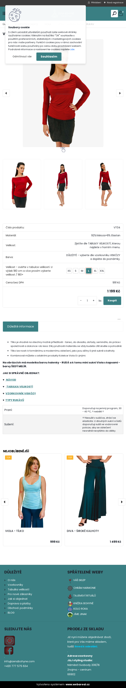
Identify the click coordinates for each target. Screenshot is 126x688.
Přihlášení (96, 2)
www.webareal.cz (78, 684)
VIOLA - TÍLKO (14, 531)
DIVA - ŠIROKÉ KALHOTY (83, 531)
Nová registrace (115, 2)
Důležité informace (20, 326)
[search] (114, 13)
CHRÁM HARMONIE (84, 588)
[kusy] (87, 301)
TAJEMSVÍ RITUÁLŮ (84, 595)
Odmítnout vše (22, 56)
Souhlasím (49, 56)
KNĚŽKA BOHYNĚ (83, 603)
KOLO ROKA (80, 608)
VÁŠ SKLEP (79, 580)
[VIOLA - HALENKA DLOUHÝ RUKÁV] (63, 93)
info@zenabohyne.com (19, 661)
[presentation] (6, 93)
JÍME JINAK (80, 614)
